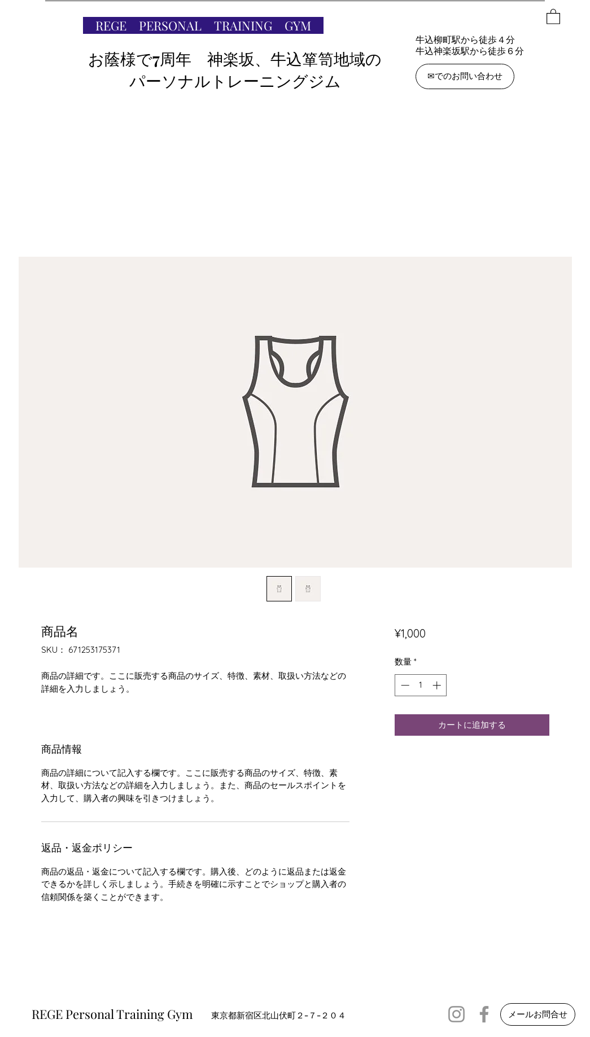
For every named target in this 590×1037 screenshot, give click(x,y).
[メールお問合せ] (537, 1014)
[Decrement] (404, 685)
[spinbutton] (421, 685)
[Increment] (437, 685)
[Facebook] (484, 1014)
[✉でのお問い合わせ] (465, 76)
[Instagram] (456, 1014)
